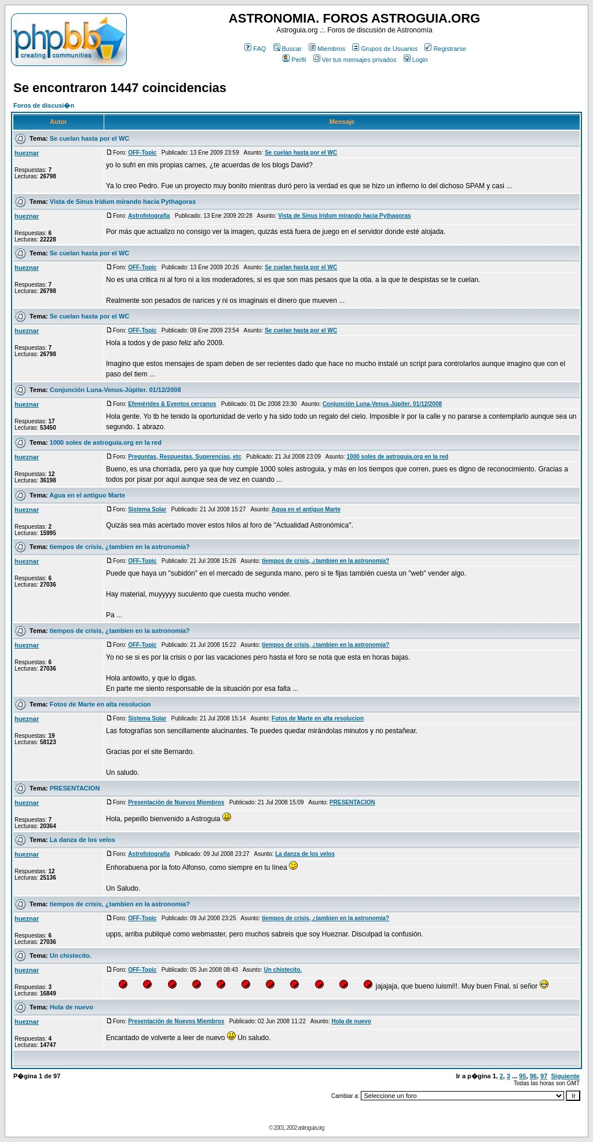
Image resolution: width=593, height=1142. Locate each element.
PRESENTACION (75, 788)
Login (416, 59)
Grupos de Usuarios (385, 48)
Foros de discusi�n (43, 105)
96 (533, 1076)
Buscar (287, 48)
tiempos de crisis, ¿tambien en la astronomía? (120, 546)
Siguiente (565, 1076)
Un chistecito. (70, 955)
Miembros (327, 48)
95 (522, 1076)
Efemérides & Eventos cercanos (172, 404)
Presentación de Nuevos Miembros (176, 802)
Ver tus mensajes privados (355, 59)
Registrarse (445, 48)
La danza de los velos (82, 839)
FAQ (255, 48)
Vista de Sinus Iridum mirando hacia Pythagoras (123, 201)
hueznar (26, 152)
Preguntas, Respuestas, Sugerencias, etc (184, 456)
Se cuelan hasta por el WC (90, 138)
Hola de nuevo (71, 1007)
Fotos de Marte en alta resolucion (100, 704)
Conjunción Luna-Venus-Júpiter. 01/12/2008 (115, 389)
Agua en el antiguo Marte (87, 495)
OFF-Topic (142, 152)
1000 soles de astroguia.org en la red (106, 442)
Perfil (294, 59)
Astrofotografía (149, 216)
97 (543, 1076)
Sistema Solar (147, 509)
